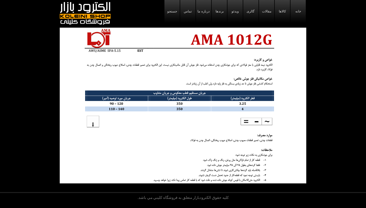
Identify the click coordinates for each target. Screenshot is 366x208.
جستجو (172, 11)
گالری (251, 11)
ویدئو (235, 11)
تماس (188, 11)
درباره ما (203, 11)
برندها (219, 11)
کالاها (282, 11)
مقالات (266, 11)
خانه (298, 11)
